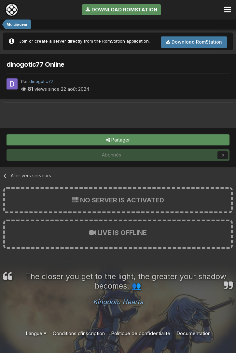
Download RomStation (121, 10)
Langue (36, 333)
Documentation (193, 333)
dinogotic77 (41, 81)
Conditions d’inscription (79, 333)
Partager (118, 140)
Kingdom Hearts (118, 302)
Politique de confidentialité (140, 333)
